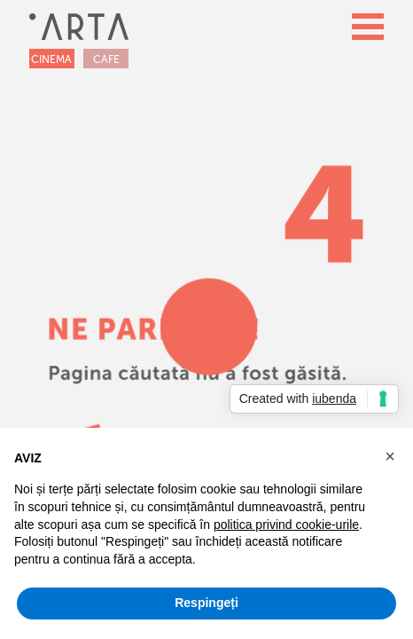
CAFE (106, 59)
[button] (368, 26)
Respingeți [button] (206, 603)
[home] (79, 26)
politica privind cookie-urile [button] (286, 524)
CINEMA (51, 59)
